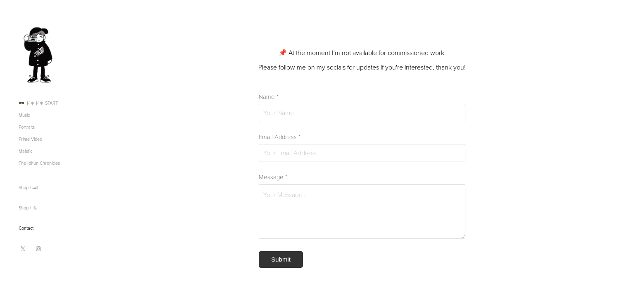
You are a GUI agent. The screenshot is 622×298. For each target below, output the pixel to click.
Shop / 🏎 (28, 187)
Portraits (27, 127)
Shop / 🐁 (28, 207)
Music (24, 115)
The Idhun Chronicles (39, 163)
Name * (269, 97)
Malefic (25, 151)
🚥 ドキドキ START (38, 103)
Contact (26, 228)
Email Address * (279, 137)
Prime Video (30, 139)
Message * (273, 177)
